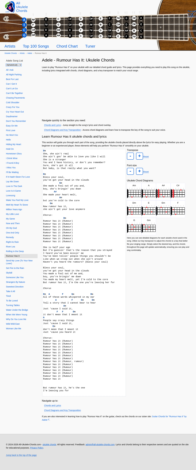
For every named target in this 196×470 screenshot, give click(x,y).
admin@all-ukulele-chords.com (100, 444)
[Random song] (177, 16)
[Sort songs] (14, 65)
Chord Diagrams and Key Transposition (62, 130)
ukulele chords (49, 444)
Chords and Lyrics (52, 125)
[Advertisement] (116, 95)
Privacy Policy (36, 448)
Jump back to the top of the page (21, 455)
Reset (144, 156)
